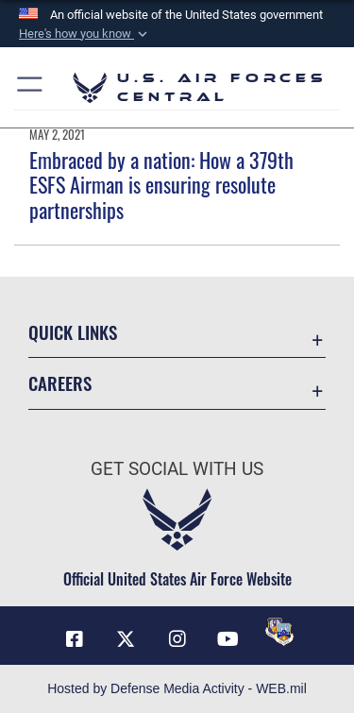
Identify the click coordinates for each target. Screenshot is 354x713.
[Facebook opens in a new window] (74, 639)
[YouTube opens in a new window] (228, 639)
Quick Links (72, 332)
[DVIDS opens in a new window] (279, 632)
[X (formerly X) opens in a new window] (125, 639)
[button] (85, 34)
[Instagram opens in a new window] (177, 639)
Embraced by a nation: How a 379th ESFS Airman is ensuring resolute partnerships (161, 184)
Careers (60, 383)
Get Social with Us (177, 469)
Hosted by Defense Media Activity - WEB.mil (177, 688)
